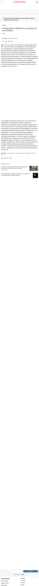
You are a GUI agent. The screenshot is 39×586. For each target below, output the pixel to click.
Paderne (23, 153)
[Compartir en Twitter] (12, 41)
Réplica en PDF (5, 583)
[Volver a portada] (19, 2)
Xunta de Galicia (11, 153)
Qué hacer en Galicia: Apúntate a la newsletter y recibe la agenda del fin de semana (19, 19)
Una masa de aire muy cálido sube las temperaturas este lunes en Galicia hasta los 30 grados (14, 167)
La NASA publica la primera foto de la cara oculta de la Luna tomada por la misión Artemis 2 (15, 174)
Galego (22, 574)
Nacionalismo (18, 153)
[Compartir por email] (6, 41)
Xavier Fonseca (4, 169)
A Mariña (23, 582)
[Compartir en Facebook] (9, 41)
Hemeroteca (4, 585)
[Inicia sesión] (37, 2)
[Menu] (2, 2)
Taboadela (28, 153)
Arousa (22, 584)
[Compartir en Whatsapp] (3, 41)
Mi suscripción (4, 581)
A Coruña (23, 580)
